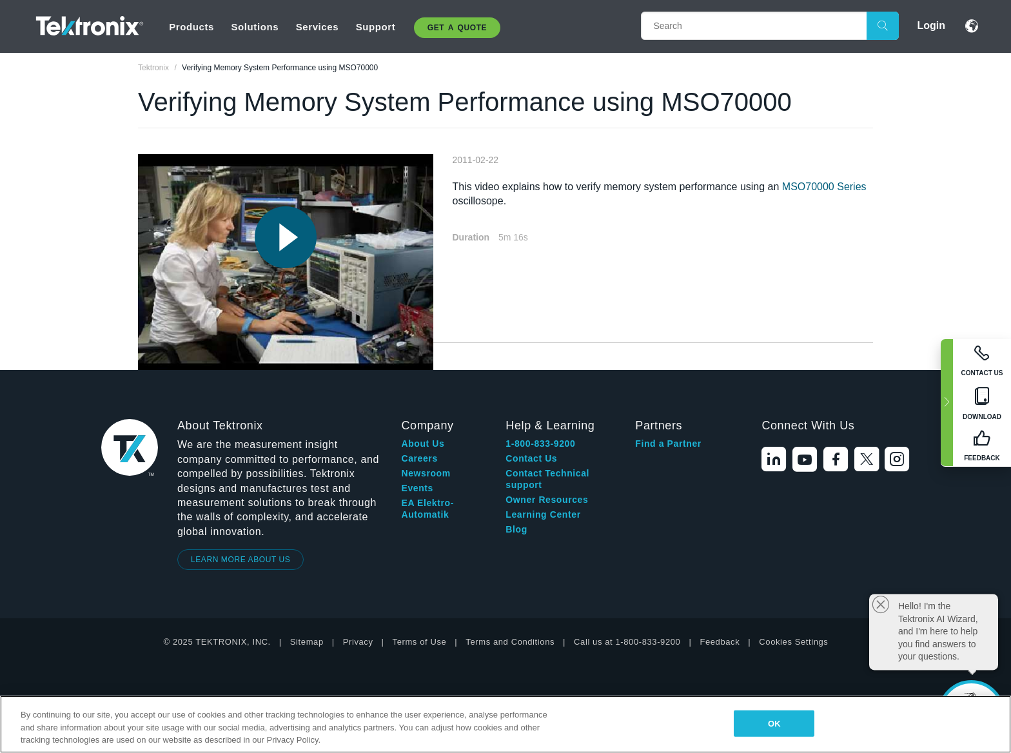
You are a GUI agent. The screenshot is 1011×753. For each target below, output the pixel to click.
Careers (419, 458)
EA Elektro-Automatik (427, 509)
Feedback (720, 642)
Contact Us (531, 458)
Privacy (358, 642)
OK (774, 723)
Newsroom (425, 473)
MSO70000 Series (824, 186)
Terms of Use (420, 642)
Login (931, 25)
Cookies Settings (793, 642)
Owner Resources (546, 499)
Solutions (255, 26)
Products (191, 26)
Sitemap (307, 642)
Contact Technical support (547, 479)
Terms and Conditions (510, 642)
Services (317, 26)
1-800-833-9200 (540, 443)
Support (376, 26)
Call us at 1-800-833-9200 (627, 642)
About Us (422, 443)
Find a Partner (668, 443)
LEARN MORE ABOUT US (241, 559)
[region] (505, 724)
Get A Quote (457, 27)
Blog (516, 529)
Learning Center (542, 514)
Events (417, 488)
